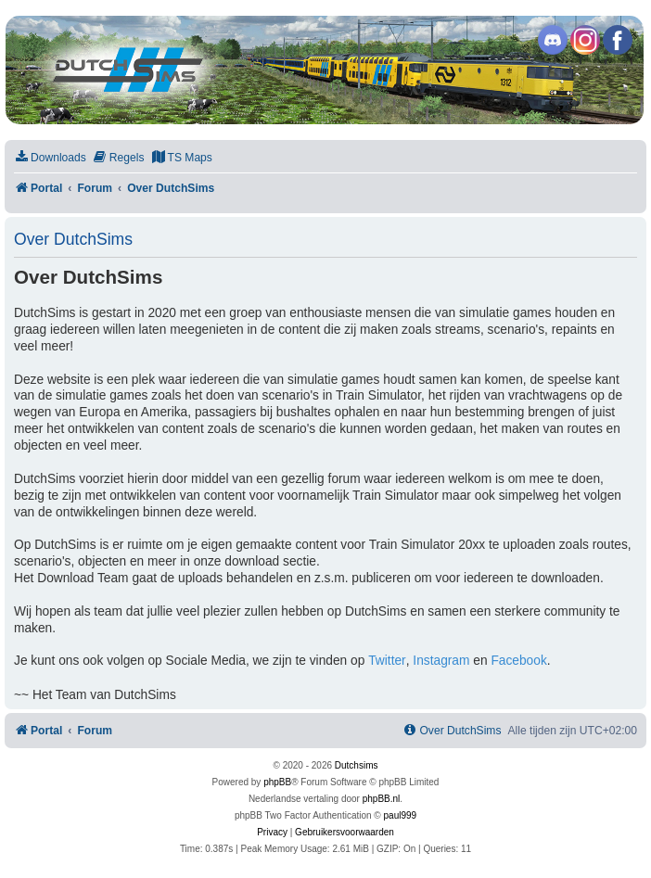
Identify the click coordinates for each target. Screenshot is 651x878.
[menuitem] (50, 158)
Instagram (441, 661)
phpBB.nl (382, 799)
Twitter (387, 661)
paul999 (400, 815)
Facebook (518, 661)
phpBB (277, 782)
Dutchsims (356, 765)
